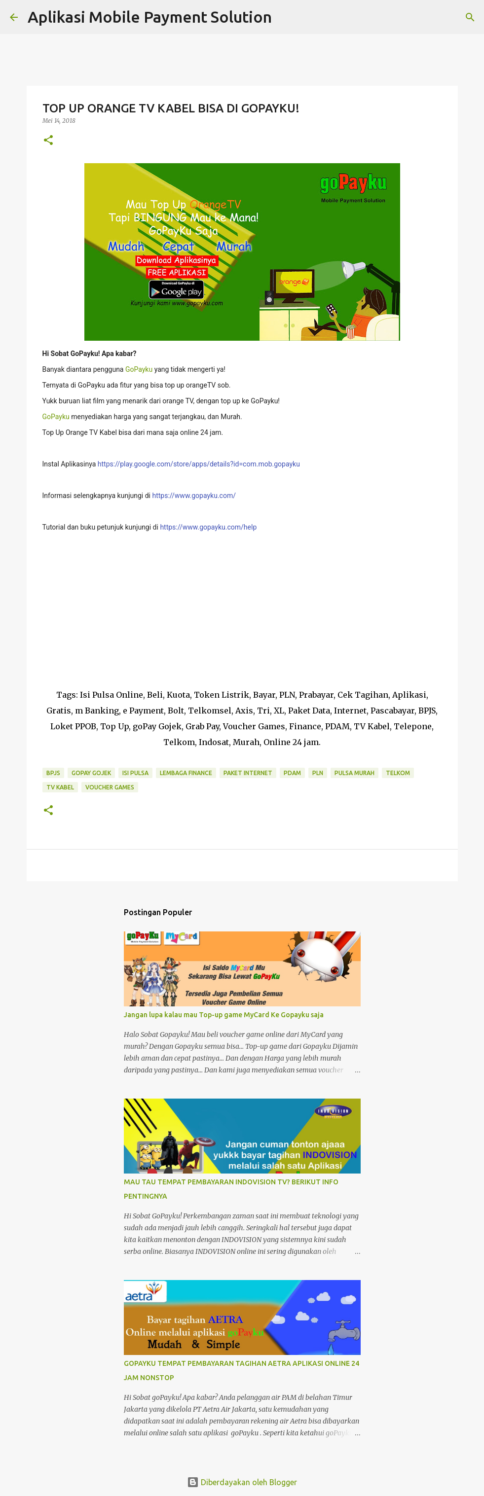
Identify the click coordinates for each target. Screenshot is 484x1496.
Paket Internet (247, 773)
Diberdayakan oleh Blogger (242, 1482)
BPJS (53, 773)
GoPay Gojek (91, 773)
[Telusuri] (286, 17)
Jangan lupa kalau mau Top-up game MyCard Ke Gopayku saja (224, 1015)
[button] (48, 140)
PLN (317, 773)
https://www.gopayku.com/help (208, 527)
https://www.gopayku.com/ (194, 495)
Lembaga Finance (186, 773)
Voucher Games (109, 787)
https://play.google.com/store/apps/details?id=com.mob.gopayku (199, 464)
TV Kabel (60, 787)
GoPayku (138, 369)
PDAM (292, 773)
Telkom (398, 773)
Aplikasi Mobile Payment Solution (150, 17)
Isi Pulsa (135, 773)
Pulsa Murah (354, 773)
